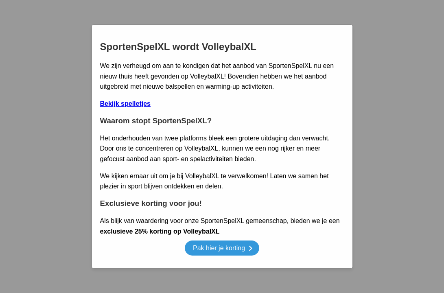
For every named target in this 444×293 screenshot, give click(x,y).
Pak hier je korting (222, 249)
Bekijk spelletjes (125, 103)
